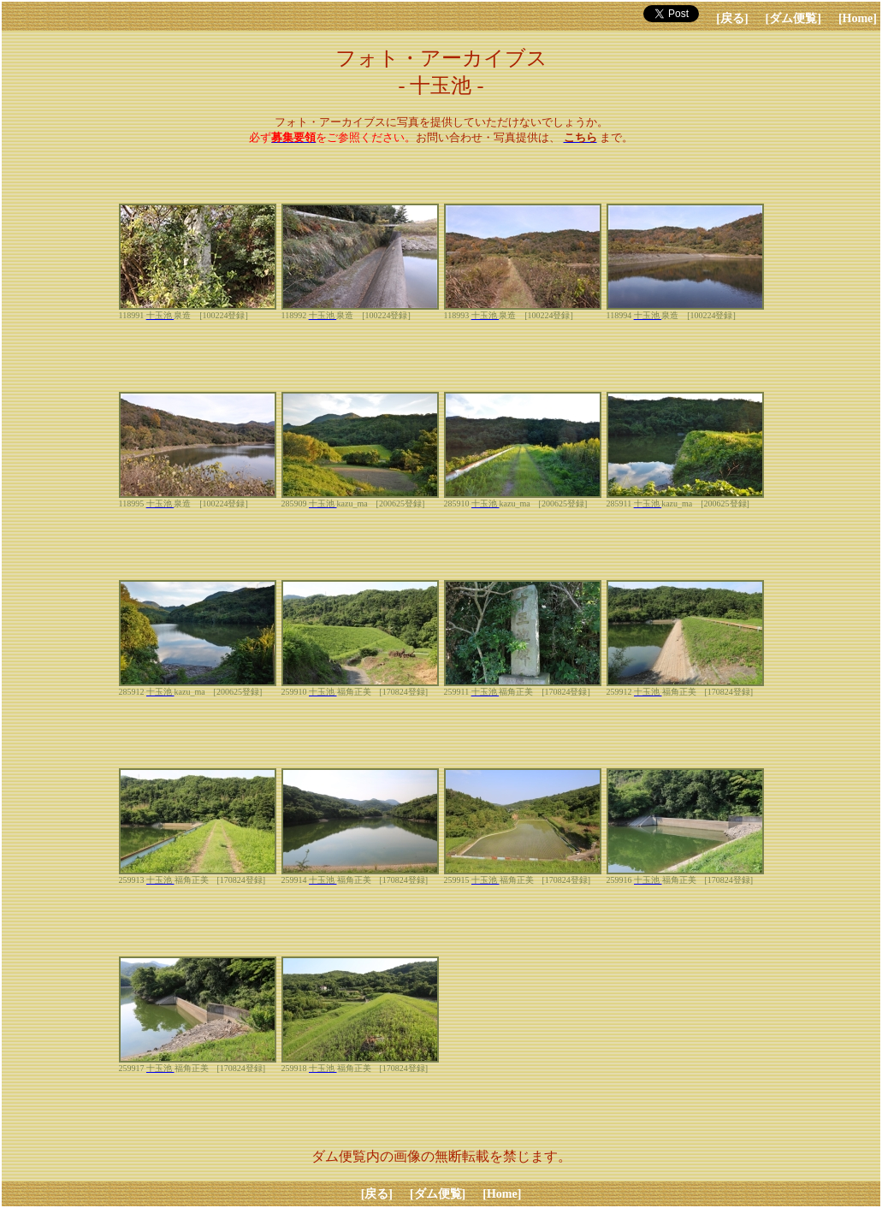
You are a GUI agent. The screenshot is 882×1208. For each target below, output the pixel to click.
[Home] (857, 18)
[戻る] (732, 18)
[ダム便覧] (793, 18)
